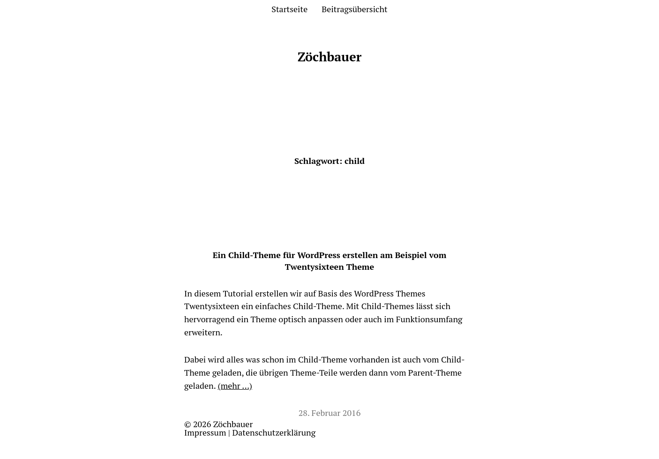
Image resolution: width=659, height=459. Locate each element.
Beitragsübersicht (354, 9)
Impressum (205, 432)
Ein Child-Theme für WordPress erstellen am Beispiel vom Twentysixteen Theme (330, 260)
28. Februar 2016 (330, 412)
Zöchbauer (330, 56)
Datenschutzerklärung (274, 432)
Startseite (289, 9)
